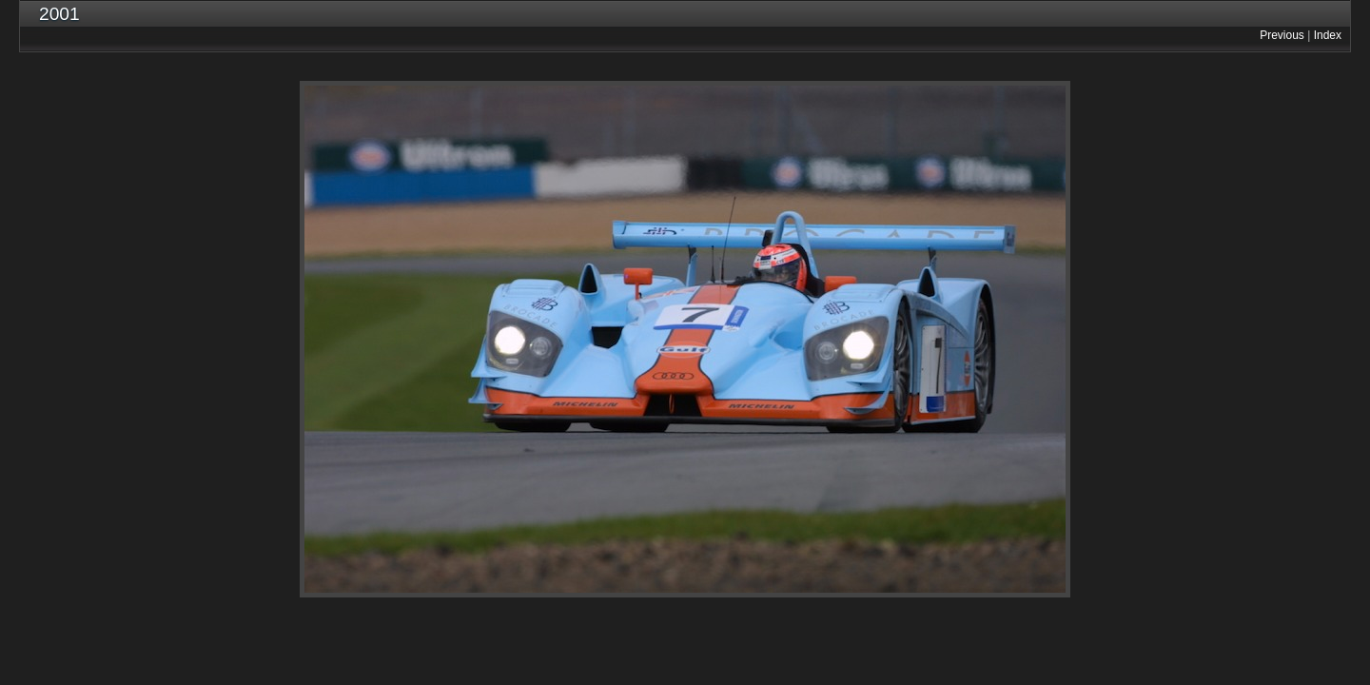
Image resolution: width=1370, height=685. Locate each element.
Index (1327, 35)
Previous (1282, 35)
